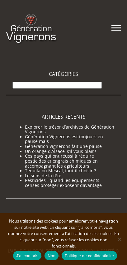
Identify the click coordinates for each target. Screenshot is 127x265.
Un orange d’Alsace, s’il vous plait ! (60, 151)
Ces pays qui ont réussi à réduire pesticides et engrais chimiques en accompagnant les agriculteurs (61, 161)
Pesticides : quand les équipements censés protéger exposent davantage (63, 183)
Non (51, 255)
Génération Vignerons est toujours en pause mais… (64, 139)
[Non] (119, 239)
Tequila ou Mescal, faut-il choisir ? (60, 171)
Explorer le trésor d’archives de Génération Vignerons (69, 129)
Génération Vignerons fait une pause (63, 146)
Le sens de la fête (43, 176)
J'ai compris (27, 255)
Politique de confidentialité (89, 255)
